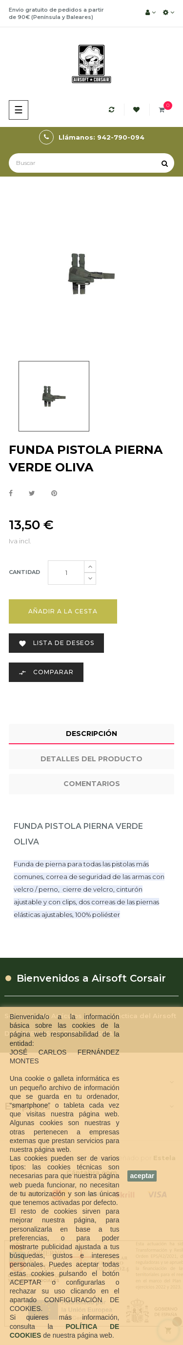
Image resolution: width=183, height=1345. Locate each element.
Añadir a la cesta (63, 611)
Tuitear (32, 493)
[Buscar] (91, 163)
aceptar (142, 1176)
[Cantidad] (66, 572)
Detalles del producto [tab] (91, 758)
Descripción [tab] (91, 733)
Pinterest (54, 493)
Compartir (11, 493)
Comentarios (91, 783)
